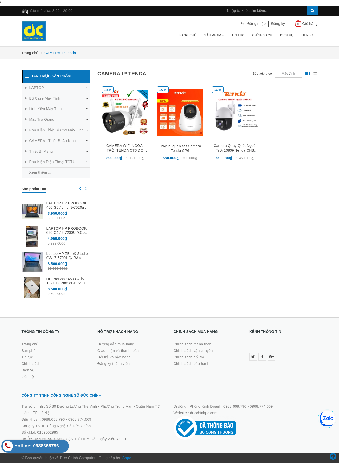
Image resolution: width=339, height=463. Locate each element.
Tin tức (238, 35)
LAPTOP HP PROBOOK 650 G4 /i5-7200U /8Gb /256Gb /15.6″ (66, 232)
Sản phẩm (214, 35)
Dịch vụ (287, 35)
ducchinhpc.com (203, 413)
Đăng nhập (256, 24)
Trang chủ (187, 35)
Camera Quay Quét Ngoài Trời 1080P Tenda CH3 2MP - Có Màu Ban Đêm (235, 150)
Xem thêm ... (40, 172)
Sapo (126, 458)
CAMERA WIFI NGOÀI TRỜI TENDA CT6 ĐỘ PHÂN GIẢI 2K (125, 150)
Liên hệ (307, 35)
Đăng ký (278, 24)
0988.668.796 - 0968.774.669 (66, 419)
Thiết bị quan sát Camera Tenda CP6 (180, 148)
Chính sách (262, 35)
